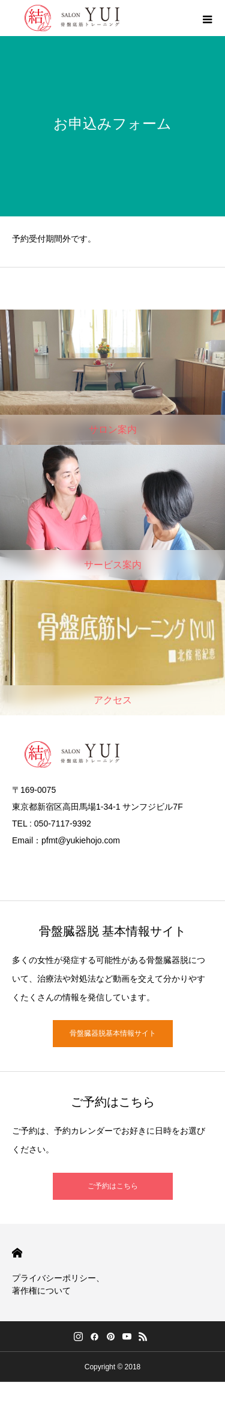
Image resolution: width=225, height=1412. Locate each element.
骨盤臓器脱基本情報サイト (113, 1033)
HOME (17, 1253)
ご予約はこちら (113, 1186)
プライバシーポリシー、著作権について (58, 1284)
